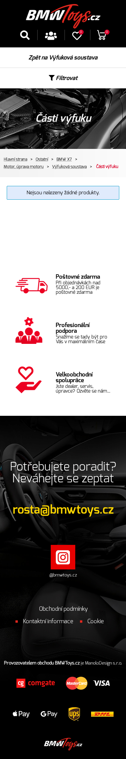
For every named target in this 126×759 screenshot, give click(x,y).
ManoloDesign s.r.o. (103, 663)
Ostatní (42, 159)
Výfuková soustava (69, 167)
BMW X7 (64, 159)
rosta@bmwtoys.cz (63, 510)
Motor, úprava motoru (24, 167)
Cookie (95, 621)
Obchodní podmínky (63, 609)
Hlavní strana (15, 159)
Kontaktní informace (48, 621)
